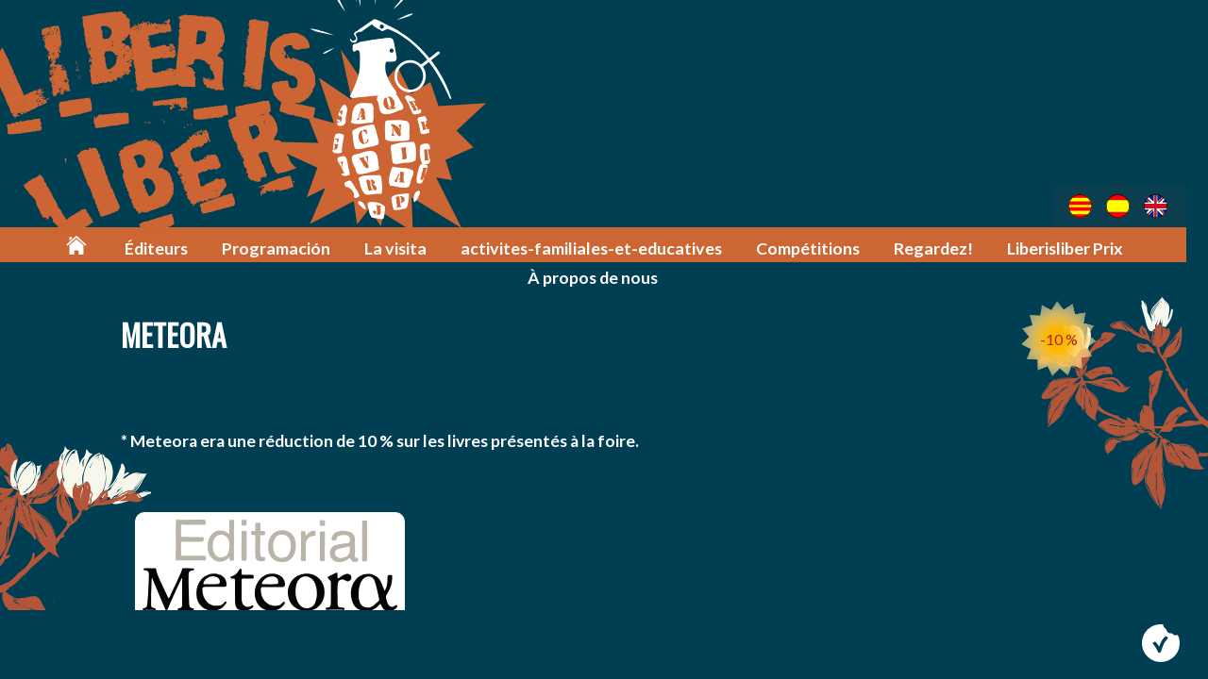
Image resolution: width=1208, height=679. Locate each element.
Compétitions (813, 247)
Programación (296, 247)
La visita (413, 247)
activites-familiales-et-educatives (602, 247)
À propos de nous (604, 275)
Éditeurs (178, 247)
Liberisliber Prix (1068, 247)
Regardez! (938, 247)
